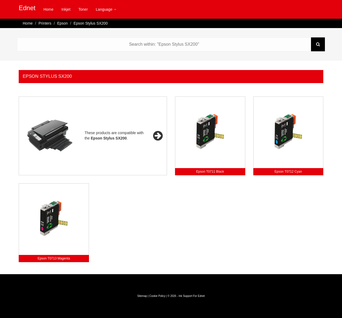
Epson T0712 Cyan (288, 171)
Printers (44, 23)
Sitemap (142, 295)
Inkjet (65, 9)
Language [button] (106, 9)
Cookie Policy (157, 295)
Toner (83, 9)
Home (48, 9)
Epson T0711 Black (210, 171)
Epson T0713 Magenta (54, 258)
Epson (62, 23)
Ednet (27, 7)
